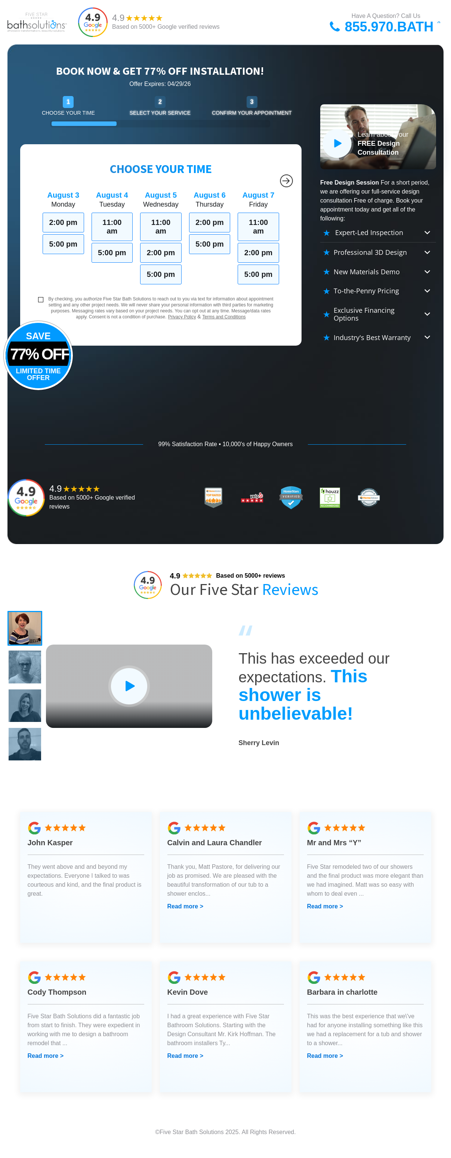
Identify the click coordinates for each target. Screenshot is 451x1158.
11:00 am (111, 226)
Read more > (185, 916)
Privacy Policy (182, 316)
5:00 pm (63, 244)
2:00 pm (63, 222)
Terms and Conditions (224, 316)
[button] (26, 629)
